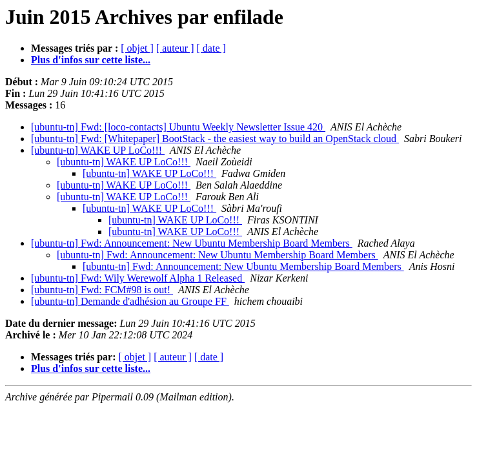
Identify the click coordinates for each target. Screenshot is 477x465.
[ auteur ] (175, 48)
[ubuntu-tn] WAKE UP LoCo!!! (98, 150)
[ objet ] (137, 48)
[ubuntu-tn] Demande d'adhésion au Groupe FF (130, 301)
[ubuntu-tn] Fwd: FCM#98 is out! (102, 289)
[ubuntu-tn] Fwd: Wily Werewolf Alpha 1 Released (138, 278)
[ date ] (211, 48)
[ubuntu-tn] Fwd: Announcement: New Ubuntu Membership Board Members (191, 243)
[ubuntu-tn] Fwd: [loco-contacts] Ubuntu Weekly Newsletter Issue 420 (178, 126)
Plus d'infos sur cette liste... (90, 59)
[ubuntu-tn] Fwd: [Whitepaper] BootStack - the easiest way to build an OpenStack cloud (215, 138)
